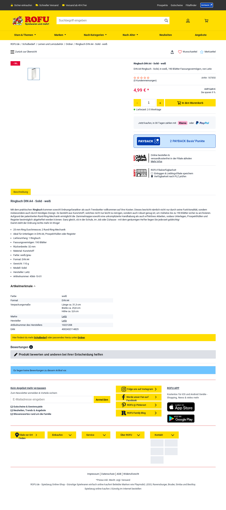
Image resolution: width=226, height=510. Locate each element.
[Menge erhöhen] (160, 102)
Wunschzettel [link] (187, 52)
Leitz (64, 317)
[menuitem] (25, 34)
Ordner (69, 44)
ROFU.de (15, 44)
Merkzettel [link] (208, 52)
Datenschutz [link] (108, 492)
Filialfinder (191, 5)
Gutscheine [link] (177, 5)
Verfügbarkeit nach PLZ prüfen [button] (168, 176)
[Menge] (149, 102)
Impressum (93, 492)
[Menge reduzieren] (137, 102)
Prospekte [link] (162, 5)
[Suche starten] (166, 20)
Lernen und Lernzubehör (50, 44)
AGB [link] (119, 492)
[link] (207, 5)
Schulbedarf (28, 44)
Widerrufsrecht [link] (131, 492)
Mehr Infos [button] (156, 161)
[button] (31, 348)
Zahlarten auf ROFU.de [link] (163, 446)
